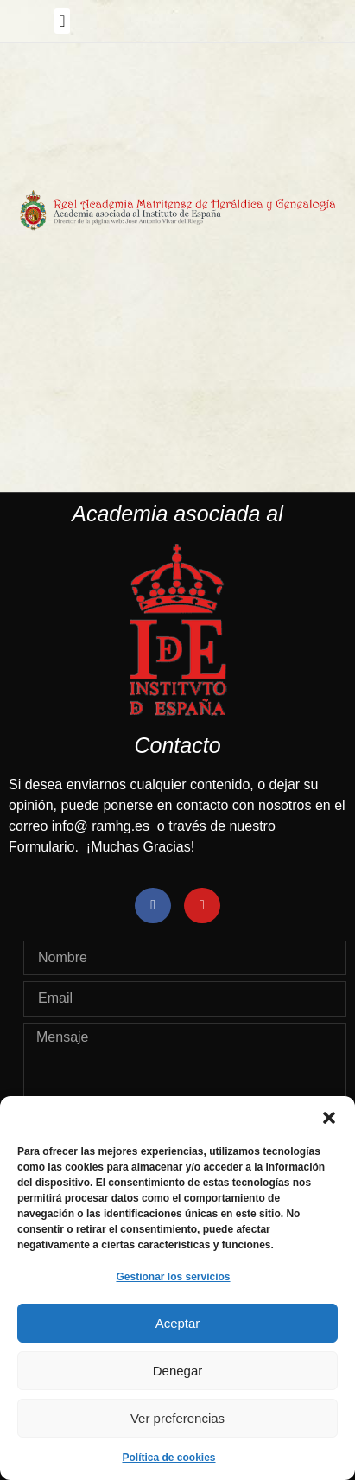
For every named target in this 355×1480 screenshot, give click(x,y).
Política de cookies (168, 1457)
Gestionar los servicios (173, 1277)
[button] (329, 1117)
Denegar (178, 1370)
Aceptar (177, 1323)
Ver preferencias (177, 1418)
